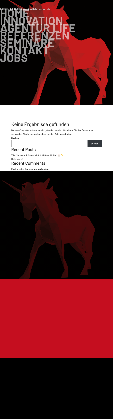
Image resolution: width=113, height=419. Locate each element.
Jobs (14, 57)
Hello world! (17, 159)
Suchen (15, 137)
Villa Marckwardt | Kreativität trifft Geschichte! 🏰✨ (37, 155)
